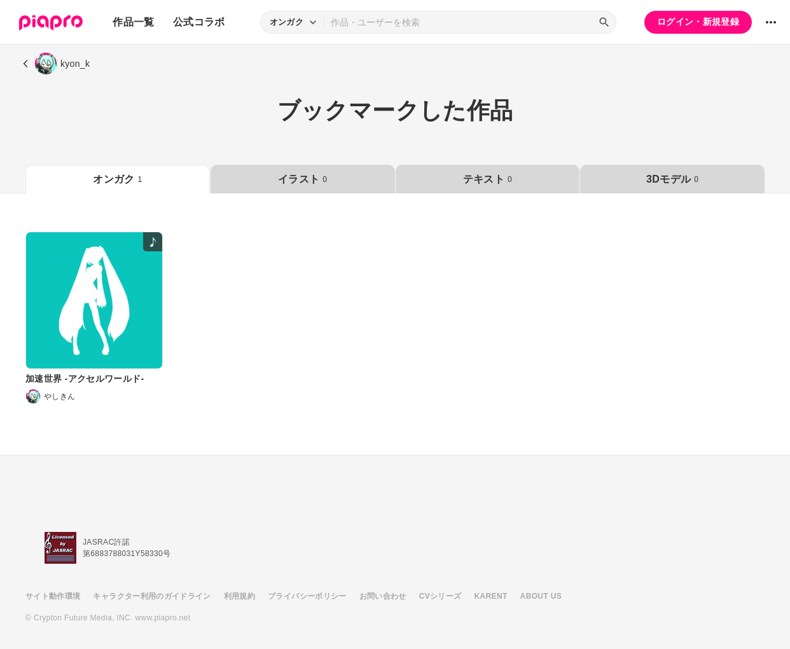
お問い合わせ (382, 596)
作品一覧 (133, 22)
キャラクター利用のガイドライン (152, 596)
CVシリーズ (440, 596)
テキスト (487, 179)
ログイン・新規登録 (698, 22)
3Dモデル (672, 179)
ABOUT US (541, 596)
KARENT (491, 596)
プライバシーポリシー (307, 596)
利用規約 (239, 596)
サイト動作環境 (52, 596)
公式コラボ (199, 22)
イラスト (302, 179)
